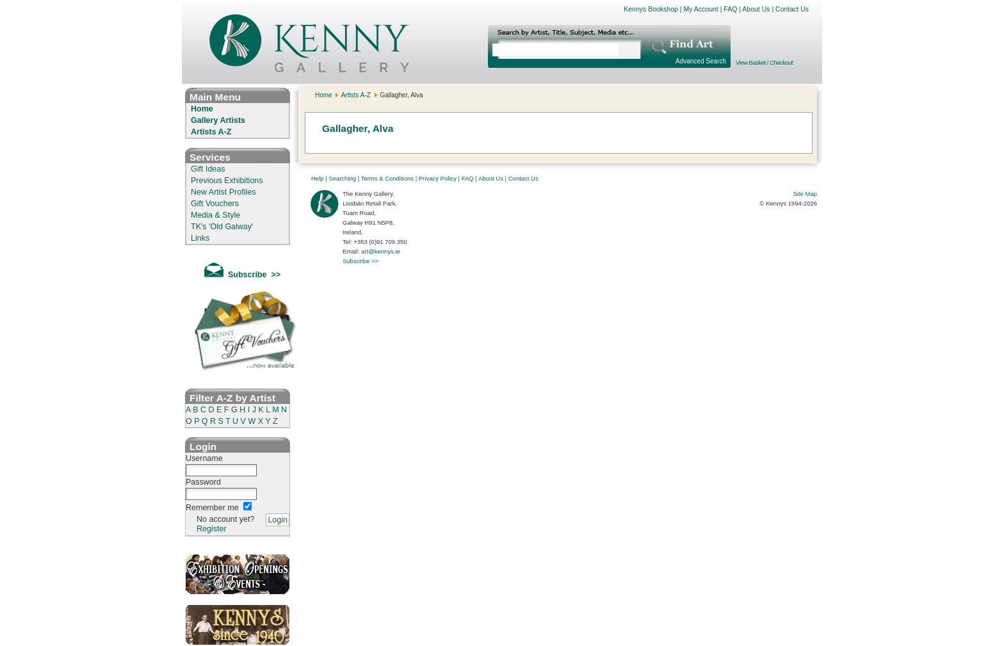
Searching (342, 178)
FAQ (730, 9)
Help (317, 178)
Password (203, 482)
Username (204, 458)
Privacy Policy (438, 178)
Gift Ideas (208, 169)
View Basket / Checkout (764, 62)
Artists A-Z (211, 131)
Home (202, 108)
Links (200, 238)
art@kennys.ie (380, 251)
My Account (700, 9)
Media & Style (215, 215)
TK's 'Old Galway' (222, 226)
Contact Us (792, 9)
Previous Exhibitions (227, 180)
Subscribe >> (360, 260)
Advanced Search (701, 61)
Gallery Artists (218, 120)
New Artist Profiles (223, 192)
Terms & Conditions (387, 178)
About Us (756, 9)
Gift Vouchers (215, 203)
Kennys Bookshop (651, 9)
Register (212, 528)
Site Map (805, 193)
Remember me (212, 507)
